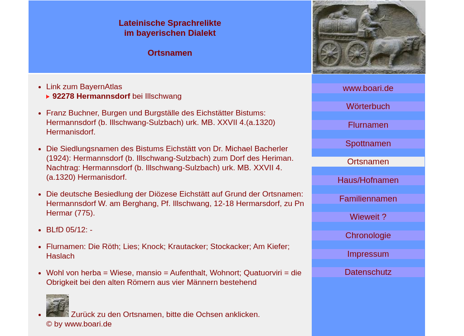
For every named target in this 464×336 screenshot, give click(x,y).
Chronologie (368, 235)
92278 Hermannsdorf (88, 96)
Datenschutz (368, 272)
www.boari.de (368, 88)
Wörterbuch (368, 106)
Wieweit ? (368, 216)
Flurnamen (368, 125)
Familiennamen (368, 198)
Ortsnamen (368, 161)
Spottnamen (368, 143)
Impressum (368, 254)
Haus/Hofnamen (368, 180)
